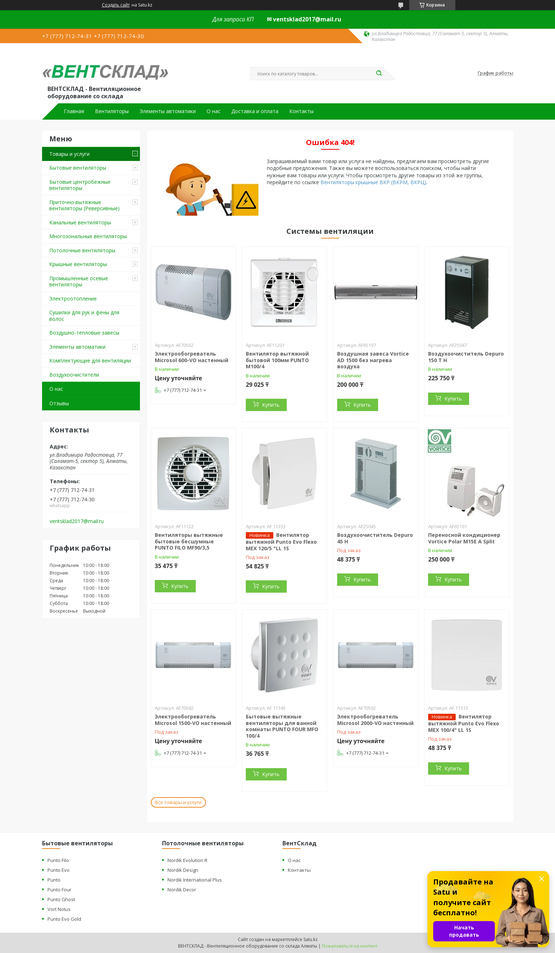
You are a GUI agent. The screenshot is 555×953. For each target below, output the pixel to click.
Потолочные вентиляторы (82, 250)
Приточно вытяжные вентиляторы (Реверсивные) (84, 205)
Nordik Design (182, 870)
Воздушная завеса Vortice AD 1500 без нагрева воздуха (373, 360)
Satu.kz (310, 939)
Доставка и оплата (254, 111)
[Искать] (379, 73)
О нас (213, 111)
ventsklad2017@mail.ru (77, 521)
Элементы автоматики (168, 111)
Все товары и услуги (178, 802)
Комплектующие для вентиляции (90, 360)
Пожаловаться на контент (349, 946)
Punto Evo (58, 870)
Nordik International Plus (194, 880)
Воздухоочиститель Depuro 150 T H (466, 357)
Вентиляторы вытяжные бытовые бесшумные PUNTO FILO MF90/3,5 (189, 541)
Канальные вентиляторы (80, 222)
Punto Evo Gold (64, 919)
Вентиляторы (112, 111)
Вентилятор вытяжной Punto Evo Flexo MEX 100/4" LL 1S (463, 723)
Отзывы (59, 403)
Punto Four (59, 889)
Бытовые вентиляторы (77, 167)
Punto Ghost (61, 899)
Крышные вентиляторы (78, 264)
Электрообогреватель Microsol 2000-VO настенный (375, 719)
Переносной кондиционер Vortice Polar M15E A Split (464, 538)
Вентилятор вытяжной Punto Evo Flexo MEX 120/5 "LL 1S (281, 541)
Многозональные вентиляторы (88, 236)
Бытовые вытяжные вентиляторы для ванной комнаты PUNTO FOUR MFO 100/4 (282, 726)
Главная (74, 111)
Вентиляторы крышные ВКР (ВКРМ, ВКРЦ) (373, 182)
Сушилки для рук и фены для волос (84, 315)
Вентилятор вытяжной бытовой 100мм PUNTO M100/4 (277, 360)
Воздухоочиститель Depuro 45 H (375, 538)
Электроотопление (73, 298)
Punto (54, 880)
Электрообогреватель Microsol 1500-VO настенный (193, 719)
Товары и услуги (69, 153)
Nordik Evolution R (187, 860)
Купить (270, 404)
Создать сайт (116, 5)
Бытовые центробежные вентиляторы (80, 185)
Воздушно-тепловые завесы (84, 332)
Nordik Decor (181, 889)
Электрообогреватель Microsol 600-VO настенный (191, 357)
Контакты (301, 111)
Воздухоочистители (74, 374)
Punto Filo (58, 860)
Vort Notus (59, 909)
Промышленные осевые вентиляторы (78, 281)
